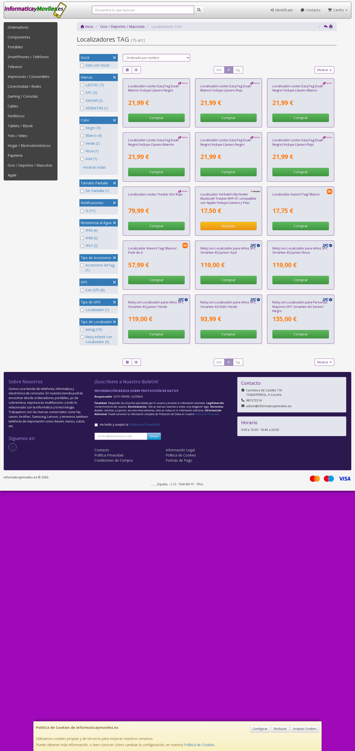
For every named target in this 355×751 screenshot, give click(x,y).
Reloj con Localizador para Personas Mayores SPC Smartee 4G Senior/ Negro (299, 567)
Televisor (15, 66)
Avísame (228, 382)
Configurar (259, 729)
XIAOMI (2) (92, 100)
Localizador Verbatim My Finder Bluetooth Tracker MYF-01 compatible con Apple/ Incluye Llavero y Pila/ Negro (228, 356)
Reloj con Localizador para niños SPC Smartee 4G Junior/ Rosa (300, 458)
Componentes (19, 37)
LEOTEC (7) (92, 85)
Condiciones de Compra (113, 720)
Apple (12, 175)
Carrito (338, 10)
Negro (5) (91, 127)
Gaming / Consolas (23, 96)
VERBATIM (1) (94, 108)
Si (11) (88, 210)
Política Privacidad (108, 715)
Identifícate (281, 10)
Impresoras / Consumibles (29, 76)
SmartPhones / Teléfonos (28, 56)
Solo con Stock (95, 65)
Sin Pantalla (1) (95, 190)
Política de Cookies (199, 744)
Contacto (310, 10)
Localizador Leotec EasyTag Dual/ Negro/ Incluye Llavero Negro (225, 246)
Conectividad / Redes (24, 86)
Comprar (156, 170)
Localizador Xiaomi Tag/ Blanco (296, 350)
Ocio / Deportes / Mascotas (30, 165)
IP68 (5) (89, 238)
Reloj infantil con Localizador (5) (96, 339)
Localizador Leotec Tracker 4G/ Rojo (155, 350)
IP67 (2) (89, 245)
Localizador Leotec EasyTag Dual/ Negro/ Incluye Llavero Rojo (297, 246)
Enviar (154, 696)
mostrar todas (94, 167)
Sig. (238, 70)
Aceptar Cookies (304, 729)
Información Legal (180, 710)
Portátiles (15, 47)
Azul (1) (89, 158)
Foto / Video (17, 135)
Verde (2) (90, 143)
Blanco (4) (91, 135)
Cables (13, 106)
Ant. (219, 70)
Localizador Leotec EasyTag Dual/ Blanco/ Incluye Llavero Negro (153, 140)
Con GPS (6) (93, 290)
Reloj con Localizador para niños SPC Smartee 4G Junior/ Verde (156, 564)
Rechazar (280, 729)
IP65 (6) (89, 230)
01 (229, 70)
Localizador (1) (95, 309)
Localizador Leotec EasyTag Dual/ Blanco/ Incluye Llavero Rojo (225, 140)
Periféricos (16, 116)
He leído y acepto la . (130, 685)
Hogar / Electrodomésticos (29, 145)
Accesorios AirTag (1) (97, 267)
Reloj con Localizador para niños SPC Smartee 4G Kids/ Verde (228, 564)
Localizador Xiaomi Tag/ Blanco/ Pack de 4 (152, 458)
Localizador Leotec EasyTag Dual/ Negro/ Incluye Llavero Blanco (297, 140)
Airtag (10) (91, 329)
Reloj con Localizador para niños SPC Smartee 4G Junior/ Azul (228, 458)
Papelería (15, 155)
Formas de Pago (179, 720)
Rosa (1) (90, 151)
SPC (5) (89, 92)
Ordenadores (18, 27)
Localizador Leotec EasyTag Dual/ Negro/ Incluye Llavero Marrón (153, 246)
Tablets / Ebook (20, 125)
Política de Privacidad (207, 674)
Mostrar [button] (324, 70)
